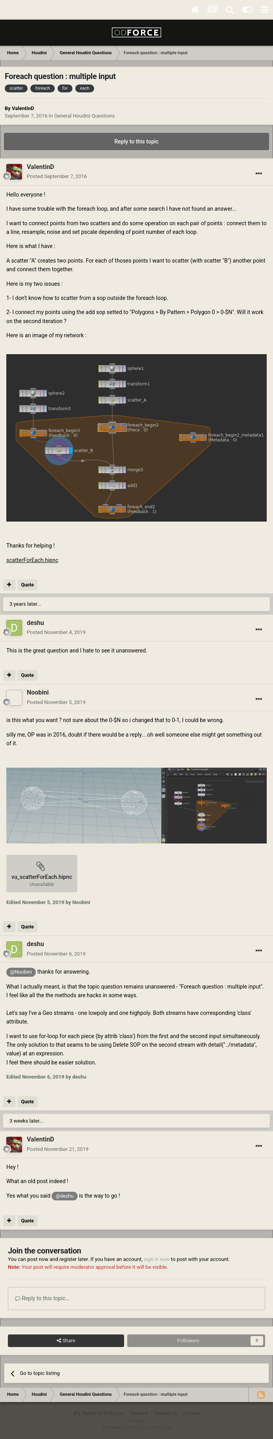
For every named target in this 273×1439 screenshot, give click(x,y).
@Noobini (21, 972)
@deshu (64, 1196)
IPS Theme (84, 1413)
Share (66, 1341)
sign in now (157, 1259)
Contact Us (165, 1413)
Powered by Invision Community (136, 1427)
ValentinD (23, 108)
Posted (57, 176)
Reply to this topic (137, 141)
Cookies (191, 1413)
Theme (138, 1413)
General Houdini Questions (84, 116)
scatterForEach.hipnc (32, 560)
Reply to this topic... (42, 1298)
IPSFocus (113, 1413)
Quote (27, 585)
